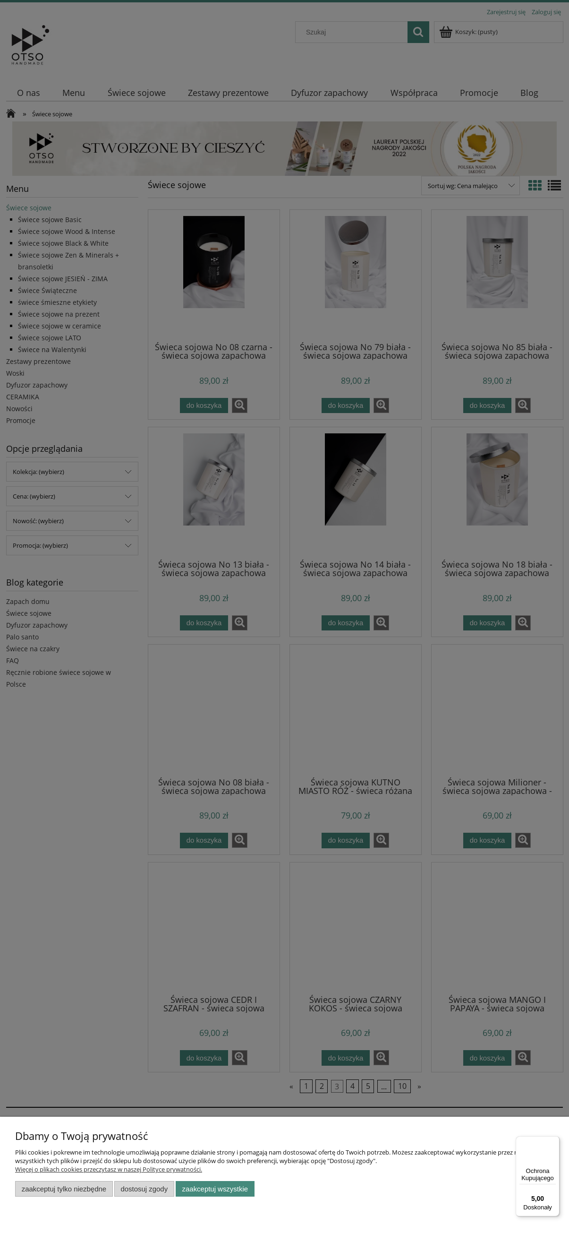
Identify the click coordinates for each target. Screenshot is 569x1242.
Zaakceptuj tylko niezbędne (64, 1189)
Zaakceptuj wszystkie (215, 1189)
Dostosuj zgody (144, 1189)
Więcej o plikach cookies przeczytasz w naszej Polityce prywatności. (108, 1169)
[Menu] (554, 1141)
